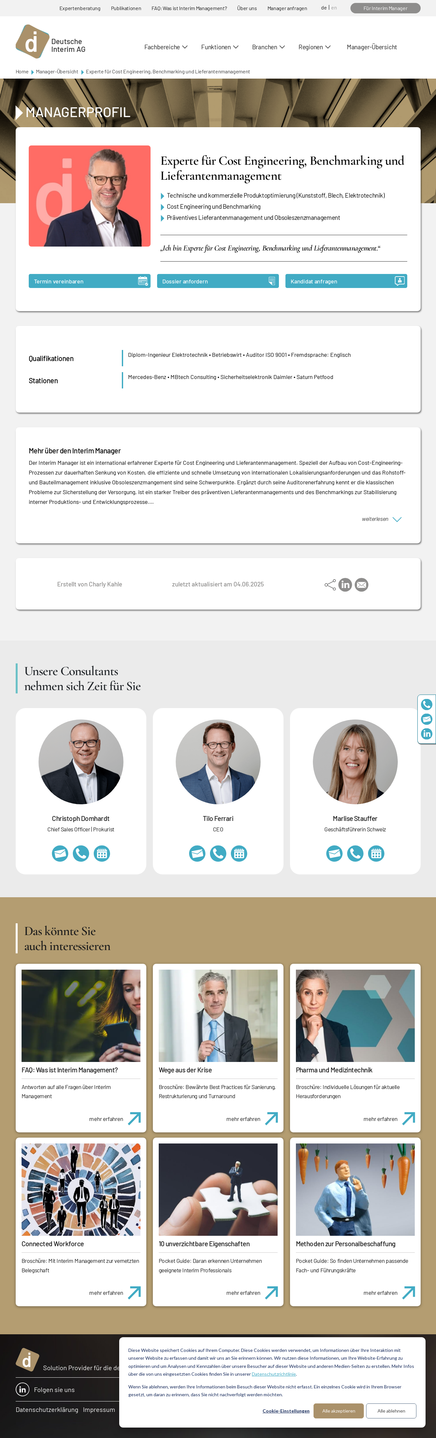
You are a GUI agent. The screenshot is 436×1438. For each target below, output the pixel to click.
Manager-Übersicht (372, 47)
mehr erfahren (117, 1115)
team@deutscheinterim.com (426, 719)
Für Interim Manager (385, 8)
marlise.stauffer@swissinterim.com (334, 853)
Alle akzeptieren (338, 1411)
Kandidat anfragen (348, 281)
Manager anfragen (287, 8)
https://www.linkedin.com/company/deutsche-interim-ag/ (426, 733)
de (324, 7)
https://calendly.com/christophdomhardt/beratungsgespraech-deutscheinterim (102, 853)
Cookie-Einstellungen (286, 1411)
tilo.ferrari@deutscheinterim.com (197, 853)
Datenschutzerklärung (47, 1409)
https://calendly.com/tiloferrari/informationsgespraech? (239, 853)
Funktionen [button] (216, 47)
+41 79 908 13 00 (355, 853)
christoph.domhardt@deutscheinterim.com (60, 853)
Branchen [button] (264, 47)
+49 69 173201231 (218, 853)
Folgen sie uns (45, 1389)
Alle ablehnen (391, 1411)
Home (22, 71)
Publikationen (126, 8)
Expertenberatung (80, 8)
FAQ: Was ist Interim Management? (189, 8)
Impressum (99, 1409)
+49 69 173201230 (426, 704)
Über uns (247, 8)
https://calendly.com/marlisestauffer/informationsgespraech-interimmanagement (376, 853)
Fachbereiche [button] (162, 47)
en (334, 7)
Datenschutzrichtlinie (274, 1374)
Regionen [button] (311, 47)
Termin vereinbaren (91, 281)
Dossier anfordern (218, 281)
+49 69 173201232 (81, 853)
